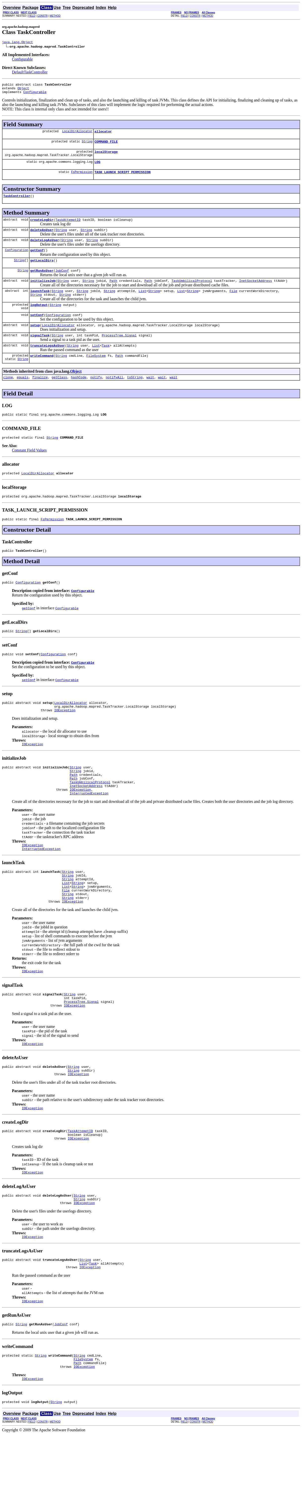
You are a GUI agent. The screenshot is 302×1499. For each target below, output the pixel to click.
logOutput (39, 319)
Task (105, 363)
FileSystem (96, 374)
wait (150, 396)
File (233, 304)
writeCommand (42, 374)
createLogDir (42, 228)
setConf (37, 330)
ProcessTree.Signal (119, 352)
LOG (97, 167)
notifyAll (114, 396)
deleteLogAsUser (44, 249)
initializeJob (42, 293)
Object (23, 90)
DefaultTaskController (30, 73)
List (142, 304)
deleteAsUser (42, 238)
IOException (65, 738)
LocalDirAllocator (77, 135)
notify (96, 396)
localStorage (106, 157)
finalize (40, 396)
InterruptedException (89, 828)
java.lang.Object (17, 42)
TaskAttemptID (67, 228)
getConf (37, 260)
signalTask (40, 352)
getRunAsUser (42, 282)
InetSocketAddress (255, 293)
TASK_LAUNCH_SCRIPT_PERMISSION (122, 178)
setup (35, 341)
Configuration (16, 260)
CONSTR (42, 15)
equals (23, 396)
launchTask (40, 304)
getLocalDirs (42, 271)
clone (8, 396)
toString (134, 396)
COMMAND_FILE (106, 146)
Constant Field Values (29, 471)
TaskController (16, 203)
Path (113, 293)
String (87, 146)
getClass (59, 396)
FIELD (31, 15)
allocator (103, 135)
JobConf (62, 282)
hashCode (78, 396)
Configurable (22, 60)
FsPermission (81, 178)
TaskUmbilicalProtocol (191, 293)
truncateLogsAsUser (47, 363)
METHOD (55, 15)
